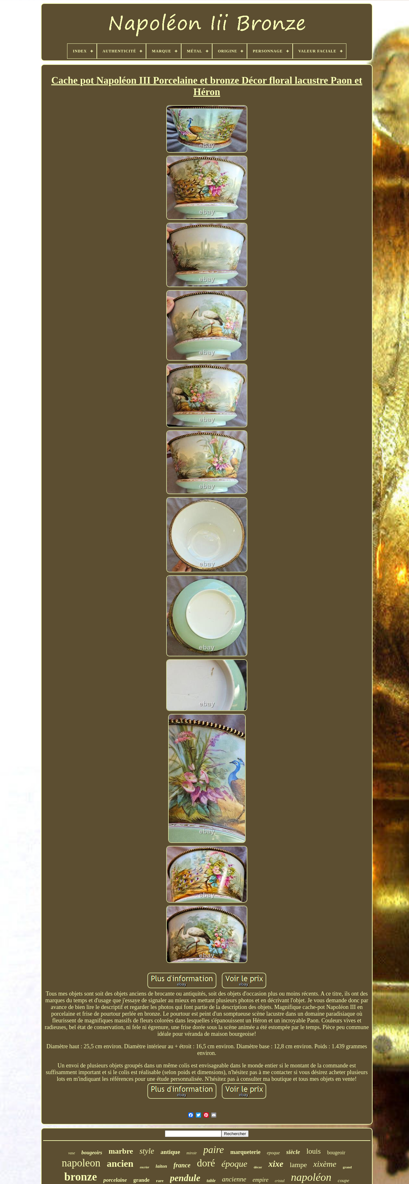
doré (206, 1163)
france (182, 1165)
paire (213, 1149)
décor (258, 1167)
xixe (275, 1164)
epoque (273, 1152)
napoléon (311, 1177)
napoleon (81, 1163)
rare (160, 1180)
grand (347, 1167)
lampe (298, 1165)
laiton (161, 1166)
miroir (192, 1152)
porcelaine (115, 1180)
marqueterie (245, 1152)
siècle (293, 1152)
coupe (343, 1180)
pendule (185, 1178)
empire (260, 1180)
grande (141, 1180)
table (211, 1180)
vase (71, 1153)
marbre (121, 1151)
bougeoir (336, 1152)
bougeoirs (91, 1152)
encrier (144, 1167)
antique (170, 1152)
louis (313, 1151)
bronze (80, 1177)
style (147, 1151)
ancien (120, 1163)
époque (234, 1164)
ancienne (234, 1179)
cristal (280, 1181)
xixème (324, 1164)
